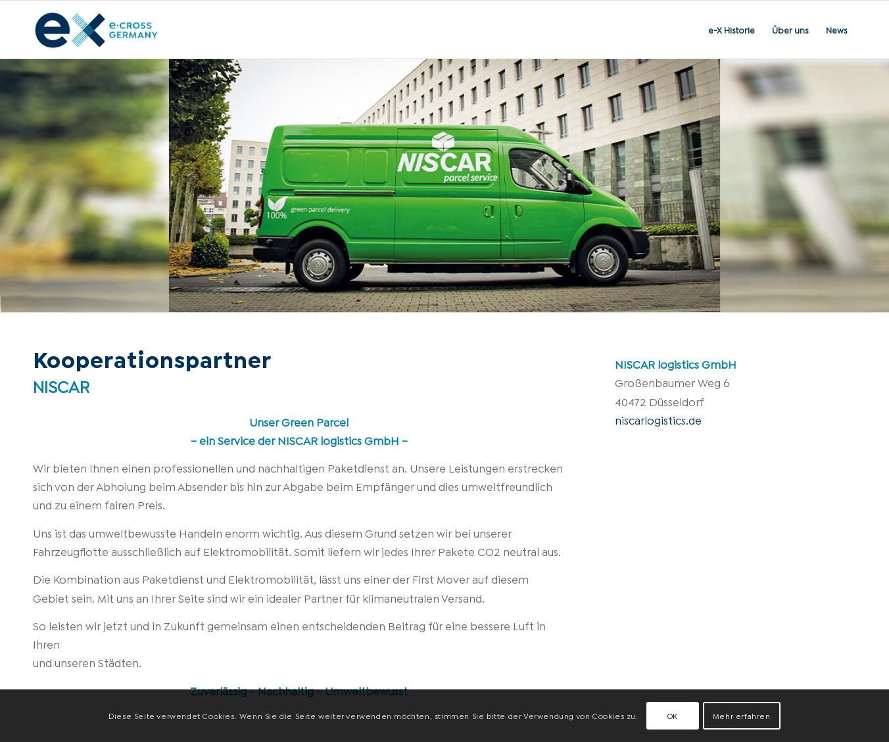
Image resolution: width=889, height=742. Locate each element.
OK (672, 715)
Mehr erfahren (742, 715)
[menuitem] (731, 29)
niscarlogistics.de (658, 420)
